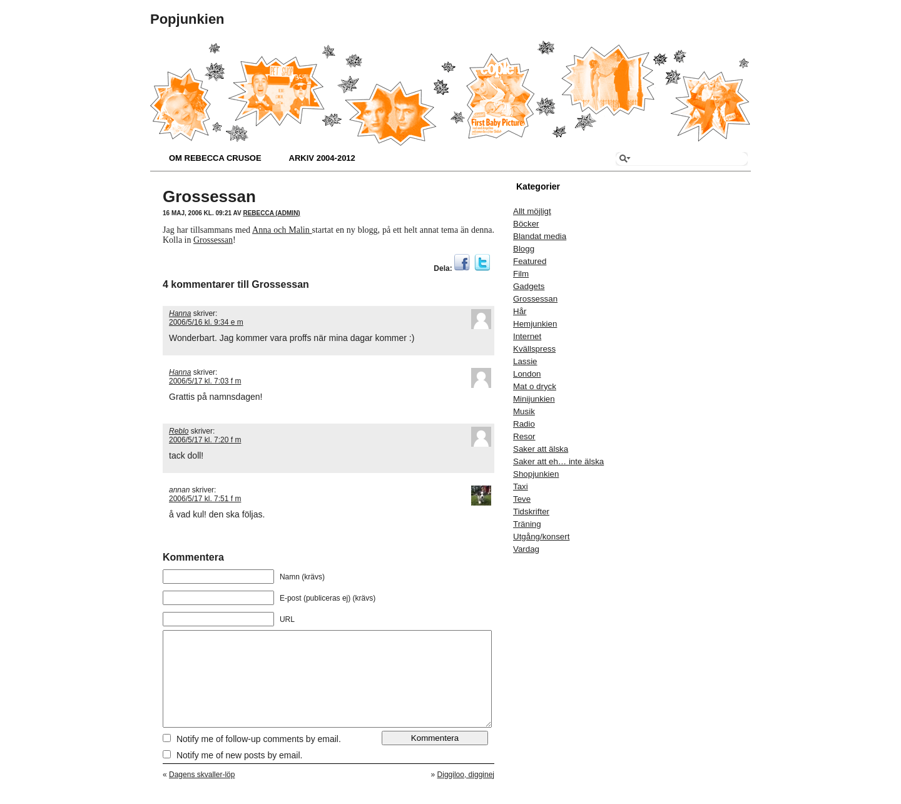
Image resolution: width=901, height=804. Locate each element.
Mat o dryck (534, 386)
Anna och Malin (282, 230)
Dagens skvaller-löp (202, 793)
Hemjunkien (535, 323)
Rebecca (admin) (271, 213)
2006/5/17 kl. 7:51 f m (205, 498)
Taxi (520, 486)
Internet (527, 336)
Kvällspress (534, 349)
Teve (522, 499)
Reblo (178, 431)
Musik (524, 411)
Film (521, 273)
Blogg (523, 248)
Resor (524, 436)
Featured (529, 261)
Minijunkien (534, 399)
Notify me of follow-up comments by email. (258, 758)
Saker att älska (540, 449)
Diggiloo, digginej (465, 793)
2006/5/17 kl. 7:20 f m (205, 439)
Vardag (526, 549)
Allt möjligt (532, 211)
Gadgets (528, 286)
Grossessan (209, 196)
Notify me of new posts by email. (239, 774)
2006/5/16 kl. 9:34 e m (206, 322)
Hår (519, 311)
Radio (524, 424)
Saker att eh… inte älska (558, 461)
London (527, 374)
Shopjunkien (536, 474)
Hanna (180, 313)
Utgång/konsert (541, 536)
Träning (527, 524)
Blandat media (539, 236)
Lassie (525, 361)
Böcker (526, 223)
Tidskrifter (531, 511)
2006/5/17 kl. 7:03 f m (205, 381)
